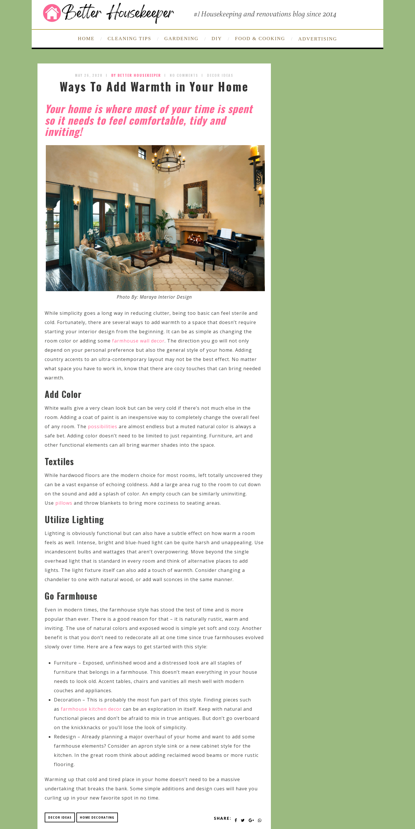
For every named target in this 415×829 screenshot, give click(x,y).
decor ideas (59, 817)
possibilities (102, 426)
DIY (217, 38)
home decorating (97, 817)
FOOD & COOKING (260, 38)
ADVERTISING (317, 39)
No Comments (184, 75)
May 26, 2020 (89, 75)
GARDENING (181, 38)
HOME (86, 38)
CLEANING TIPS (129, 38)
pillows (63, 503)
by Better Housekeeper (136, 75)
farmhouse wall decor (138, 341)
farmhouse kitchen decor (91, 709)
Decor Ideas (220, 75)
